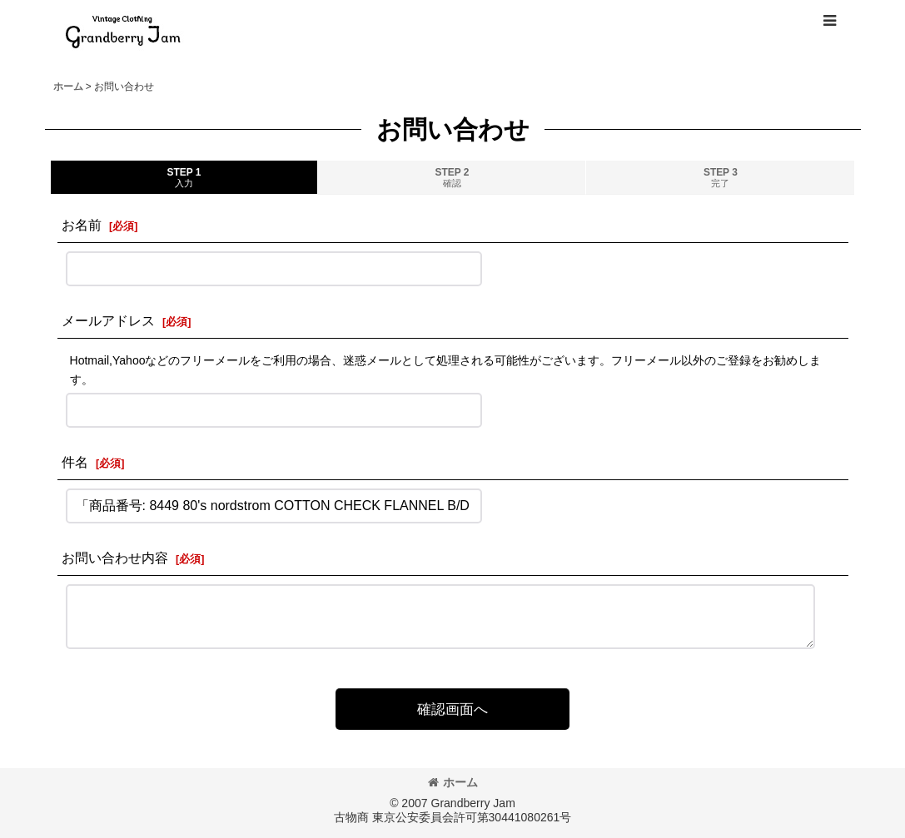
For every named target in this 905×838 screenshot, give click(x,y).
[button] (829, 20)
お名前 (82, 224)
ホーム (453, 782)
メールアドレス (108, 320)
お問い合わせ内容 (115, 557)
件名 (75, 461)
